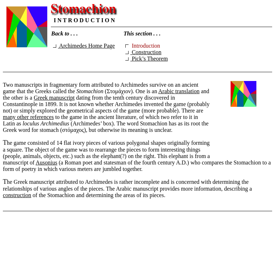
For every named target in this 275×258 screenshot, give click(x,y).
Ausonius (46, 162)
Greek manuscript (54, 98)
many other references (28, 117)
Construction (143, 52)
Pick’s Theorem (146, 59)
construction (17, 195)
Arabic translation (178, 91)
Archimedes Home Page (84, 46)
